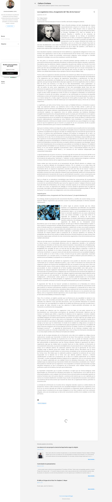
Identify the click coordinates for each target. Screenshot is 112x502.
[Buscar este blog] (10, 39)
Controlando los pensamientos (46, 464)
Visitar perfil (10, 26)
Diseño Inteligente (42, 403)
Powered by (10, 77)
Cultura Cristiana (44, 3)
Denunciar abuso (66, 499)
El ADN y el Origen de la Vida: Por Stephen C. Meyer (52, 480)
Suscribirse (10, 73)
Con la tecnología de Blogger (66, 496)
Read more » (91, 459)
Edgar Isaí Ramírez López (10, 11)
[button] (94, 12)
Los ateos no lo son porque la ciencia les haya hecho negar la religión (57, 447)
